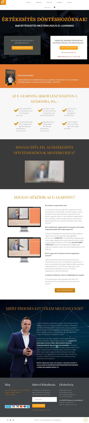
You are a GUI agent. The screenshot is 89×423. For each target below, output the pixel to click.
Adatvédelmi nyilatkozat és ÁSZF (41, 410)
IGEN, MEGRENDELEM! (65, 290)
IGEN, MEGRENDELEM (68, 48)
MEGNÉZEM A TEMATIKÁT (22, 48)
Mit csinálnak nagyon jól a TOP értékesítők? (17, 390)
